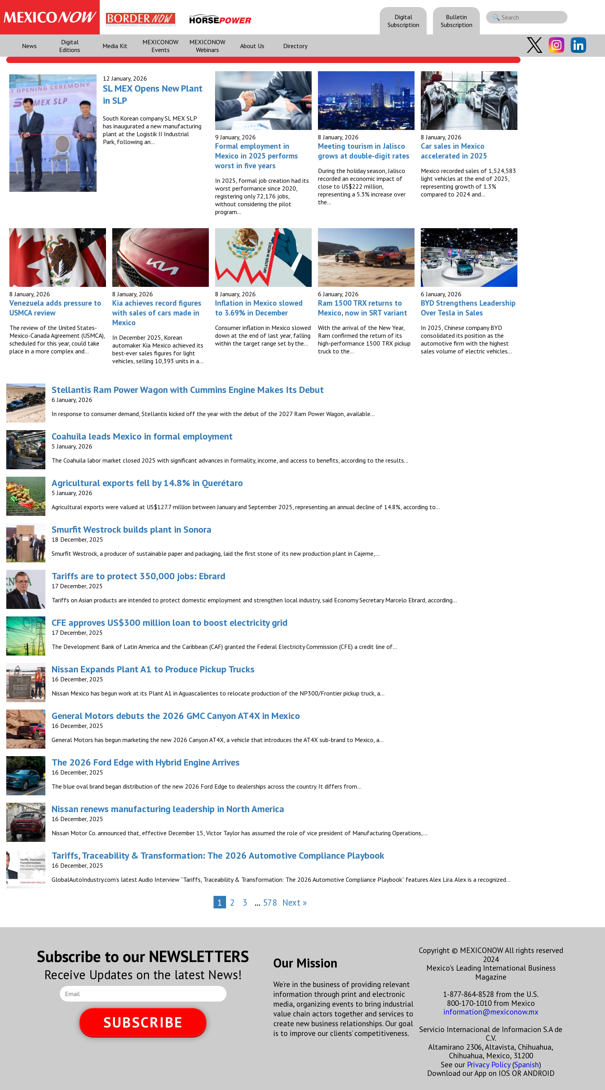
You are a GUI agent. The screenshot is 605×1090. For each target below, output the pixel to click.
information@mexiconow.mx (491, 1011)
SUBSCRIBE (143, 1022)
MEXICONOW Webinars (207, 46)
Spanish (526, 1064)
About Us (252, 46)
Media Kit (114, 46)
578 (270, 902)
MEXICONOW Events (160, 46)
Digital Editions (69, 46)
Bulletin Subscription (456, 21)
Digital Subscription (403, 21)
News (29, 46)
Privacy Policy (488, 1064)
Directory (295, 46)
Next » (294, 902)
